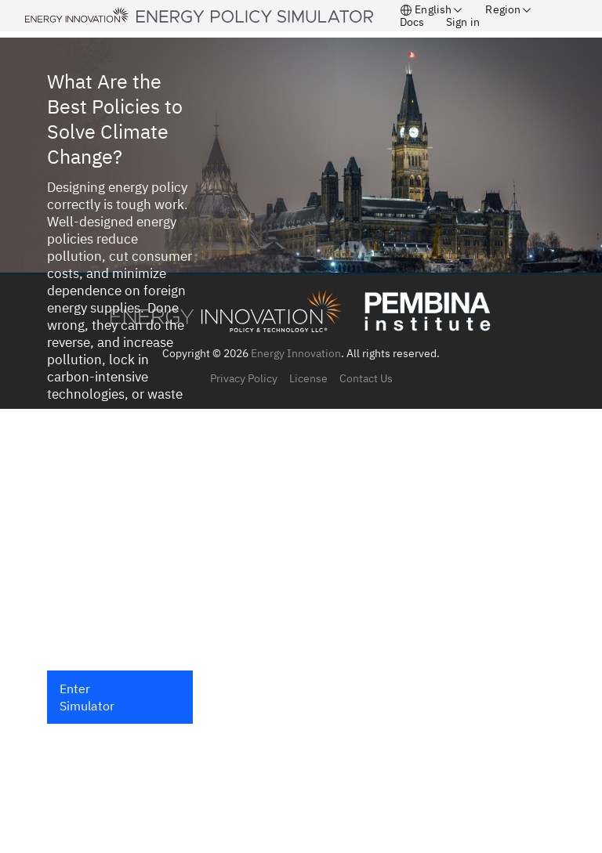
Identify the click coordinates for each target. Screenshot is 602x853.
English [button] (432, 9)
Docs (412, 22)
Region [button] (509, 9)
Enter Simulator (87, 697)
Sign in (463, 22)
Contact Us (366, 378)
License (308, 378)
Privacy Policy (243, 378)
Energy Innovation (296, 353)
